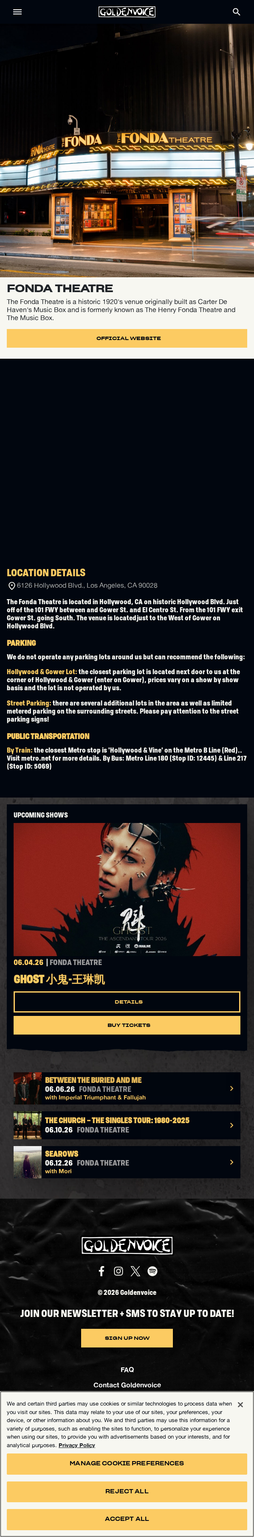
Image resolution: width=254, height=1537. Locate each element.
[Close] (240, 1404)
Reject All (126, 1492)
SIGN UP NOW (127, 1338)
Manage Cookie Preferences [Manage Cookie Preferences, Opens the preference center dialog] (127, 1464)
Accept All (127, 1519)
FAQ (127, 1369)
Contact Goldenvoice (127, 1385)
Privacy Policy (77, 1445)
